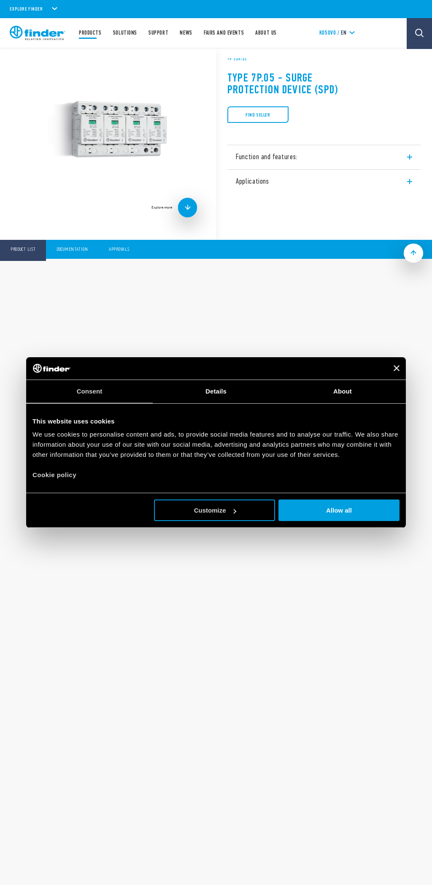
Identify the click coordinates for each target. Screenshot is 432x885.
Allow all (339, 510)
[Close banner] (397, 368)
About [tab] (342, 391)
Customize (215, 510)
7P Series (237, 59)
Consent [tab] (90, 391)
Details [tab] (216, 391)
